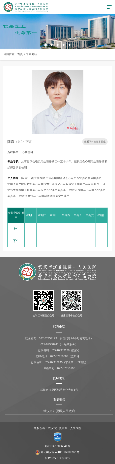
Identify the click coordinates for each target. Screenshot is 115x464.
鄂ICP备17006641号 (57, 446)
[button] (46, 45)
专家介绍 (31, 54)
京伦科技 (64, 458)
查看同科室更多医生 (95, 141)
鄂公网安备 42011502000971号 (58, 452)
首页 (20, 54)
